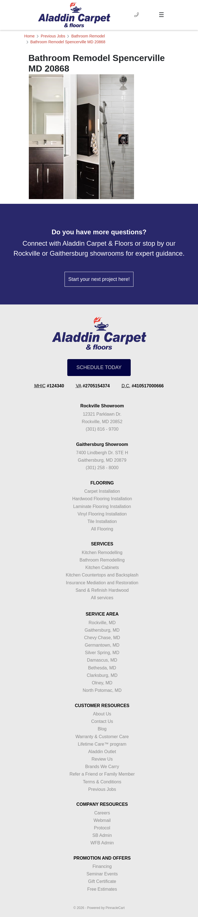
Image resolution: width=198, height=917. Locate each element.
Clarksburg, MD (102, 675)
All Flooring (102, 529)
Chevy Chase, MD (102, 637)
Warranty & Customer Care (102, 736)
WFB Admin (102, 842)
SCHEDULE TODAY (99, 367)
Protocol (102, 827)
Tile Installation (102, 521)
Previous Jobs (53, 36)
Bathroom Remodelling (102, 560)
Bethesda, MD (102, 667)
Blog (102, 729)
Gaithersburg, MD (102, 630)
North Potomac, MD (102, 690)
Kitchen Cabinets (102, 567)
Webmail (102, 820)
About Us (102, 714)
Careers (102, 813)
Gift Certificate (102, 881)
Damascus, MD (102, 660)
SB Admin (102, 835)
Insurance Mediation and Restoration (102, 582)
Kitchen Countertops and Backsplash (102, 575)
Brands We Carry (102, 766)
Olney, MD (102, 682)
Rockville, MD (102, 622)
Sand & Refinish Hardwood (102, 590)
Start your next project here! (99, 279)
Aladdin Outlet (102, 751)
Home (29, 36)
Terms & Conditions (102, 781)
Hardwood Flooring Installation (102, 498)
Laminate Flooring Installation (102, 506)
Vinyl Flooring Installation (102, 514)
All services (102, 597)
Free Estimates (102, 889)
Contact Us (102, 721)
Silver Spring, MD (102, 652)
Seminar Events (102, 874)
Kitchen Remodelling (102, 552)
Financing (102, 866)
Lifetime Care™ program (102, 744)
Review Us (101, 759)
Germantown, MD (102, 645)
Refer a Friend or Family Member (102, 774)
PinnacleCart (115, 908)
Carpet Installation (102, 491)
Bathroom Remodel (88, 36)
